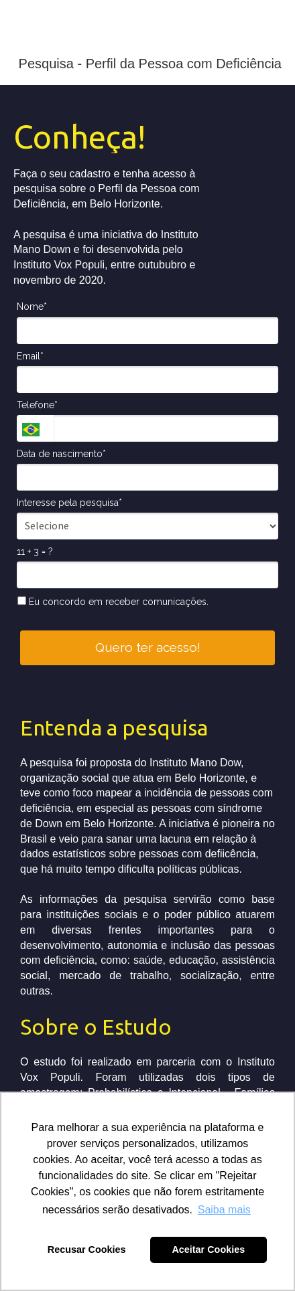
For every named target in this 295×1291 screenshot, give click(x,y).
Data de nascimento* (61, 453)
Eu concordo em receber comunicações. (113, 601)
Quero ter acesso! (147, 647)
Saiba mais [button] (224, 1209)
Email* (30, 356)
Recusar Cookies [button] (87, 1249)
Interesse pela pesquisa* (69, 502)
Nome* (32, 306)
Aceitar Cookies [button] (208, 1249)
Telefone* (37, 405)
